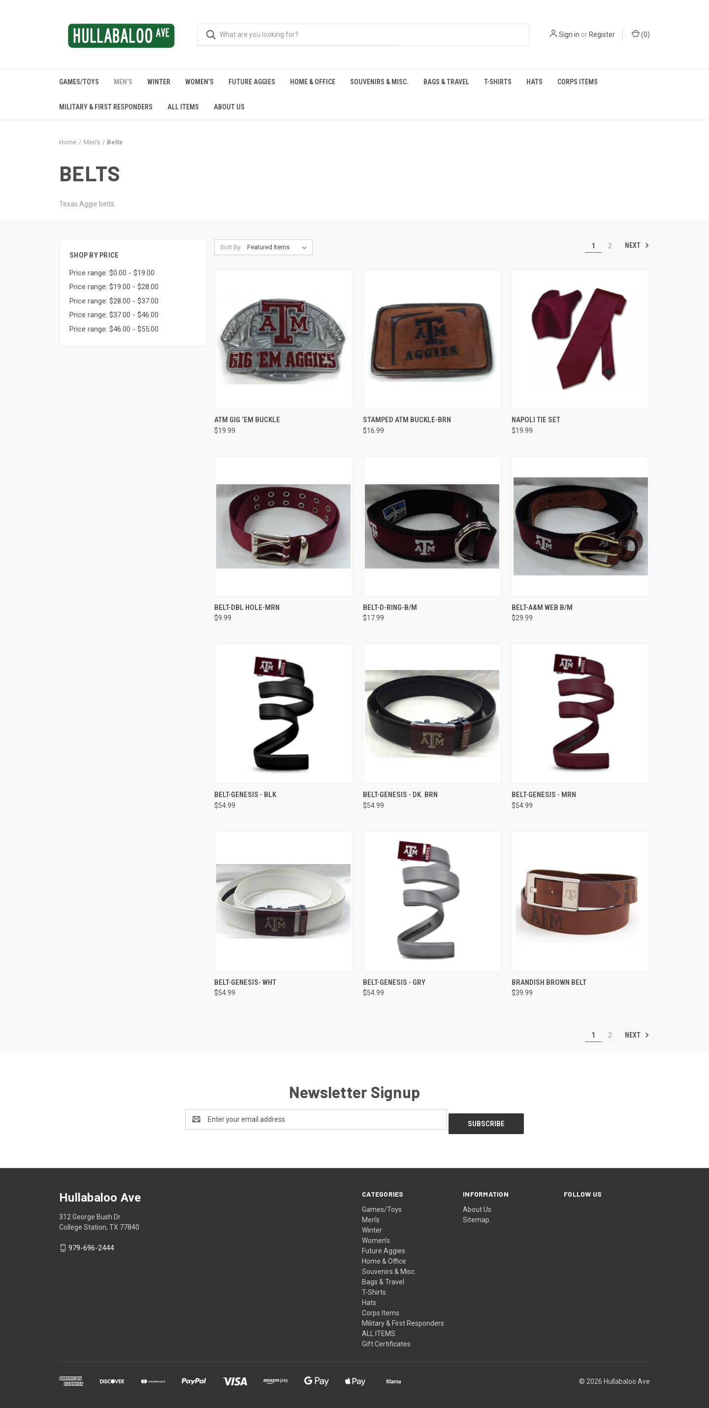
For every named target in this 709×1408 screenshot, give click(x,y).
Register (602, 34)
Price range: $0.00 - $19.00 (112, 272)
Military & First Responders (106, 107)
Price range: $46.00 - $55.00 (114, 329)
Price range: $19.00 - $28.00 (114, 286)
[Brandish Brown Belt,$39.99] (581, 901)
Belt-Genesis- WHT (245, 982)
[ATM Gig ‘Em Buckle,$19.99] (283, 339)
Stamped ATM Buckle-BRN (407, 419)
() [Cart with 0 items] (641, 34)
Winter (158, 82)
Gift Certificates (386, 1339)
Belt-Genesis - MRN (544, 794)
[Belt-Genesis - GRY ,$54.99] (432, 901)
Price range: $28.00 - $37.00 (114, 301)
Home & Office (312, 82)
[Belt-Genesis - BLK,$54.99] (283, 713)
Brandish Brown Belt (549, 982)
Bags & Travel (446, 82)
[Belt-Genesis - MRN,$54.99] (581, 713)
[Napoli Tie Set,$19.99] (581, 339)
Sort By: (231, 247)
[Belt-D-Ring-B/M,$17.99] (432, 526)
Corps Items (577, 82)
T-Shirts (498, 82)
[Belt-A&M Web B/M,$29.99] (581, 526)
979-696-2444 (91, 1243)
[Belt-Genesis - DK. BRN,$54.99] (432, 713)
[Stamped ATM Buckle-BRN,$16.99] (432, 339)
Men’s (123, 82)
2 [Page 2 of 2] (610, 246)
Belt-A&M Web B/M (542, 607)
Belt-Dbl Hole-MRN (247, 607)
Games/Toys (79, 82)
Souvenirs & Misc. (379, 82)
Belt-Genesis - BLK (245, 794)
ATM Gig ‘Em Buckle (247, 419)
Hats (534, 82)
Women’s (199, 82)
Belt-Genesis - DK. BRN (400, 794)
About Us (229, 107)
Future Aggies (251, 82)
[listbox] (279, 247)
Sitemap (476, 1215)
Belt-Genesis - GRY (394, 982)
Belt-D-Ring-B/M (390, 607)
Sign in (569, 34)
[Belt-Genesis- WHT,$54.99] (283, 901)
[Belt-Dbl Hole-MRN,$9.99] (283, 526)
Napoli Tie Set (536, 419)
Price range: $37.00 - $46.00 (114, 314)
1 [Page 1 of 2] (593, 246)
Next (637, 245)
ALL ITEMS (183, 107)
